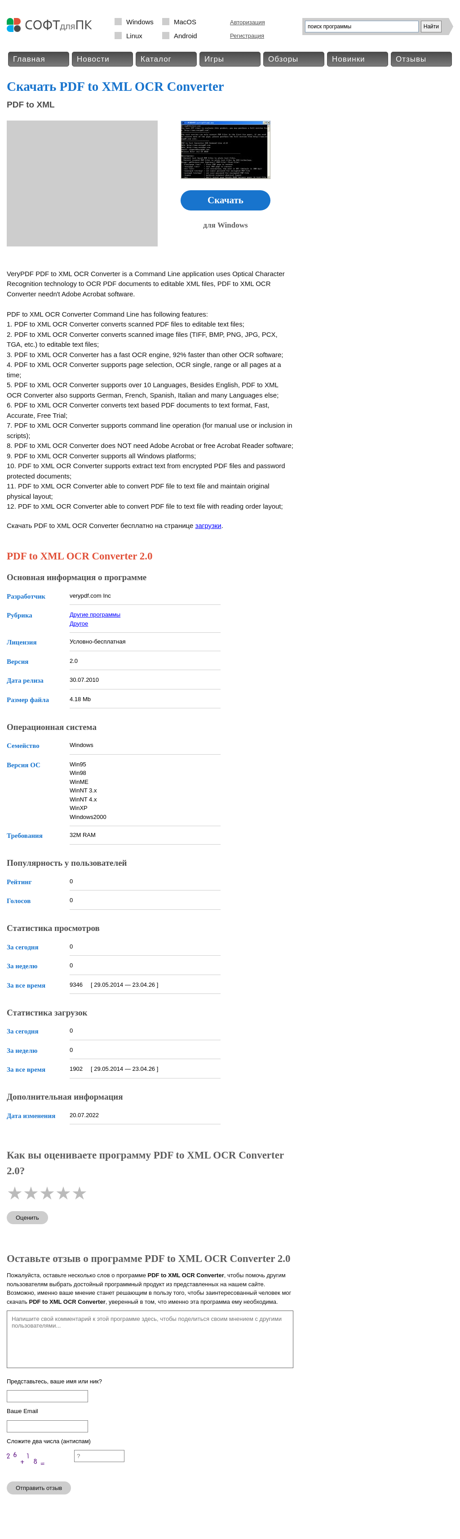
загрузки (208, 525)
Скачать (225, 200)
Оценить (27, 1217)
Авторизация (247, 22)
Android (185, 36)
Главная (29, 59)
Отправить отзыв (39, 1488)
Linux (134, 36)
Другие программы (95, 614)
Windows (140, 22)
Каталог (156, 59)
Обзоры (283, 59)
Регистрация (247, 35)
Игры (214, 59)
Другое (79, 623)
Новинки (348, 59)
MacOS (185, 22)
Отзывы (411, 59)
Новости (93, 59)
